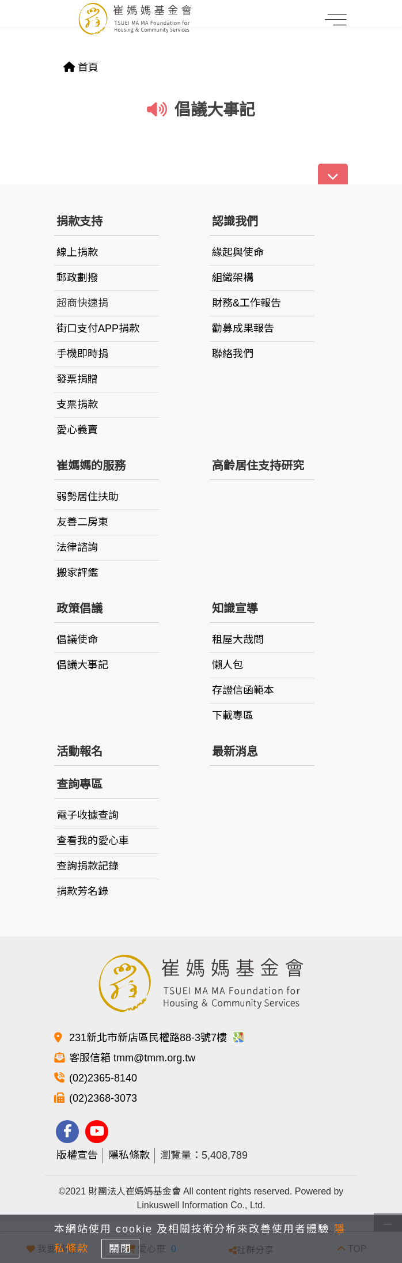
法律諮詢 (77, 547)
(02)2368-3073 (103, 1098)
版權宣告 (77, 1155)
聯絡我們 (232, 354)
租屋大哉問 (238, 639)
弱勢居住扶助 (87, 496)
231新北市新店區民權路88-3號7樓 (156, 1037)
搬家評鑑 (77, 572)
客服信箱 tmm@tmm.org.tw (132, 1058)
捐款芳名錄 (82, 891)
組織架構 (232, 277)
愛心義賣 (77, 430)
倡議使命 (77, 639)
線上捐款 (77, 252)
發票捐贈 (77, 379)
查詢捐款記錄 (87, 866)
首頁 (80, 67)
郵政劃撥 (77, 277)
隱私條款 (129, 1155)
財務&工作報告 (246, 303)
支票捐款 (77, 404)
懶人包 (227, 665)
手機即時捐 (82, 354)
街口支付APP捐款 (97, 328)
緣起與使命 (238, 252)
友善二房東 (82, 522)
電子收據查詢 (87, 815)
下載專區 (232, 715)
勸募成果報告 (243, 328)
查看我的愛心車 (92, 840)
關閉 (120, 1248)
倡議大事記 (82, 665)
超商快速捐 (82, 303)
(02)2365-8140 (103, 1078)
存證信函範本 (243, 690)
